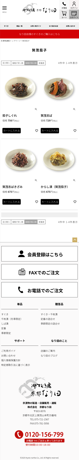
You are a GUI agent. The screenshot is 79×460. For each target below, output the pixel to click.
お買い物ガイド (35, 26)
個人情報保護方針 (10, 360)
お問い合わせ (8, 355)
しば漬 (4, 323)
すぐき (6, 26)
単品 (20, 304)
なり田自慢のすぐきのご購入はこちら (39, 34)
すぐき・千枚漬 (49, 314)
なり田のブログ (49, 355)
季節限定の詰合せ (50, 323)
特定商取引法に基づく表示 (15, 365)
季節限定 (6, 333)
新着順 (41, 63)
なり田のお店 (53, 26)
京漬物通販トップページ (11, 40)
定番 (3, 328)
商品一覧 (20, 26)
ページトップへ (74, 240)
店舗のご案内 (48, 351)
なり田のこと (59, 341)
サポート (19, 341)
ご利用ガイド (8, 351)
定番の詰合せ (48, 319)
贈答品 (59, 304)
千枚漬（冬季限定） (12, 319)
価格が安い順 (17, 63)
